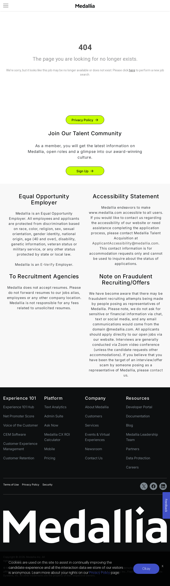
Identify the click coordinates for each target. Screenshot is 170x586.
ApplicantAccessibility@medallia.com (125, 243)
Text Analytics (55, 407)
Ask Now (51, 425)
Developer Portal (139, 407)
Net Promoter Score (18, 416)
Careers (132, 467)
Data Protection (138, 458)
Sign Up (82, 171)
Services (92, 425)
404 (85, 47)
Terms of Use (11, 484)
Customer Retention (18, 458)
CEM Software (14, 434)
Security (47, 484)
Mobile (49, 449)
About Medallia (97, 407)
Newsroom (93, 449)
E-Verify (47, 264)
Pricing (49, 458)
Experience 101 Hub (18, 407)
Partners (132, 449)
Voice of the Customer (20, 425)
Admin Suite (53, 416)
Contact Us (94, 458)
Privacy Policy (82, 120)
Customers (93, 416)
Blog (129, 425)
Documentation (138, 416)
